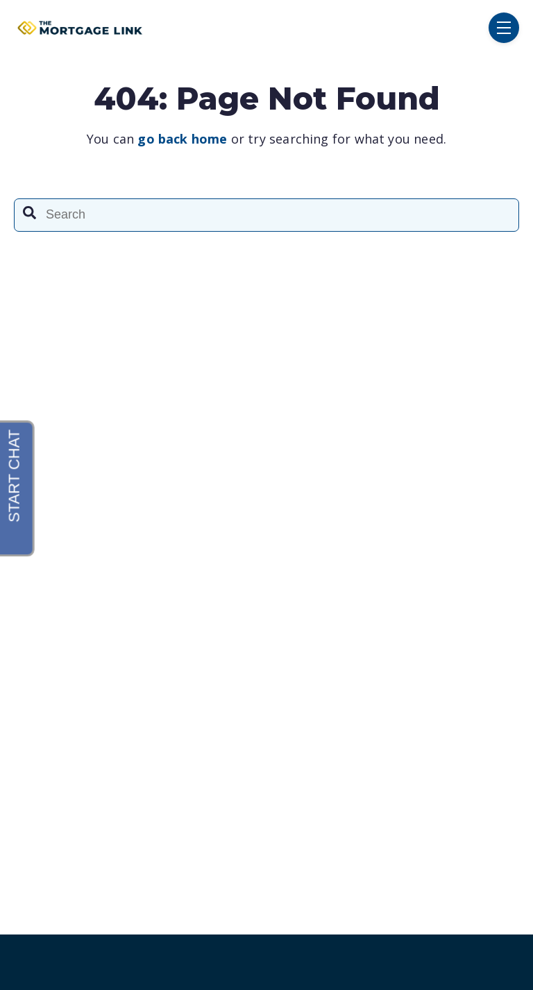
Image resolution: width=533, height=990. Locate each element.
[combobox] (266, 215)
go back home (182, 138)
